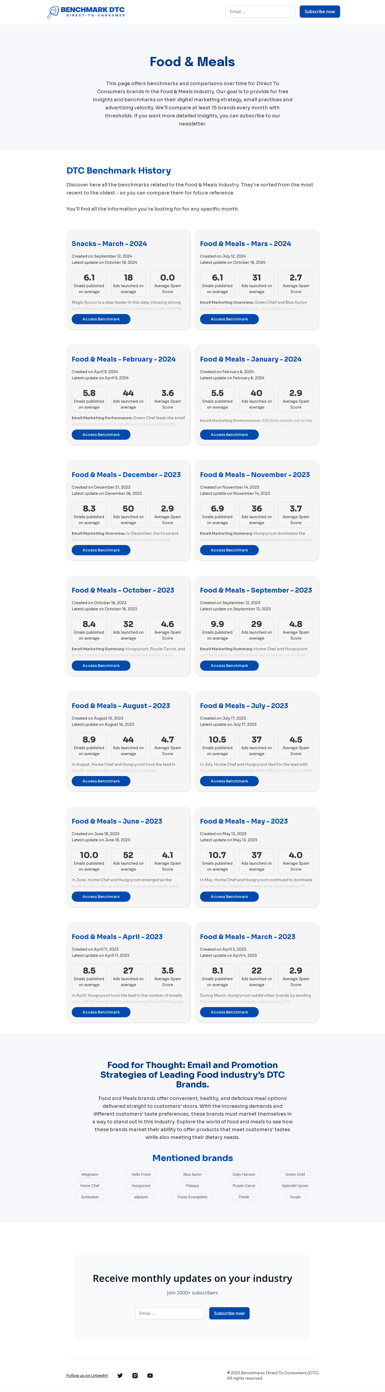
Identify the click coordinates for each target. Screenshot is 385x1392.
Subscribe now (320, 12)
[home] (85, 12)
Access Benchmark (101, 319)
